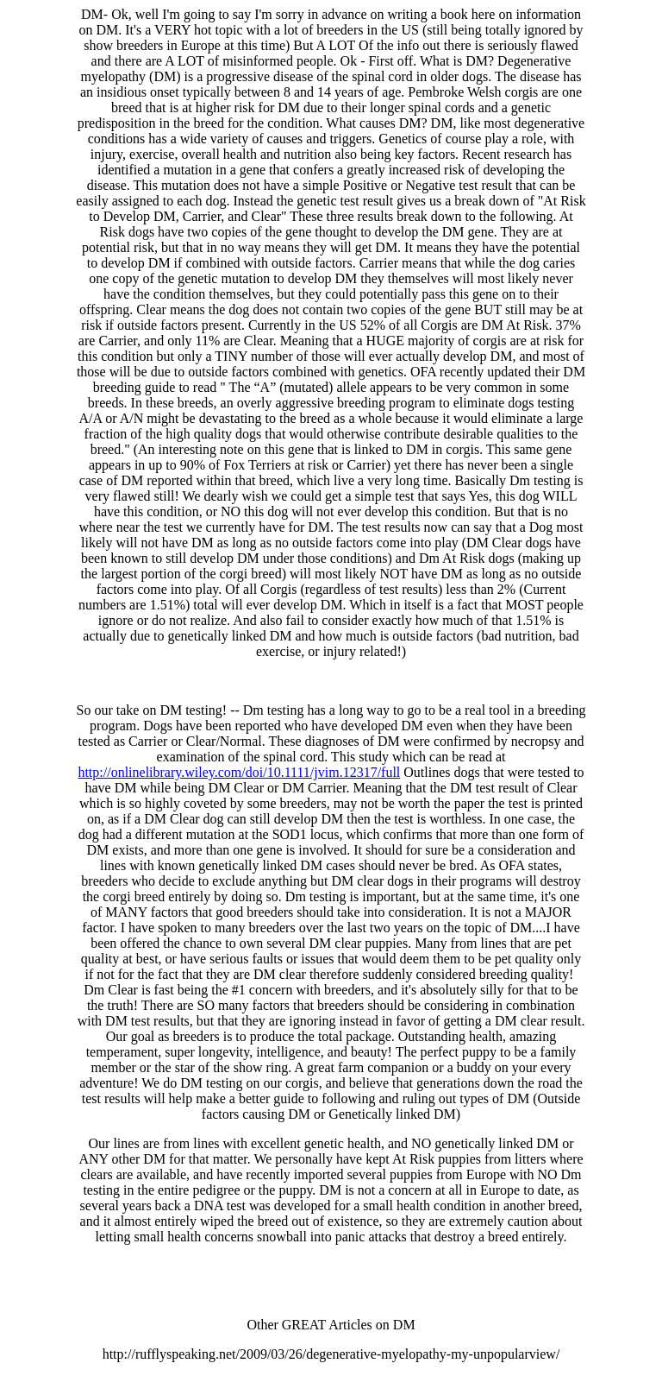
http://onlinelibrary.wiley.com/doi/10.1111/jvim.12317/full (239, 772)
